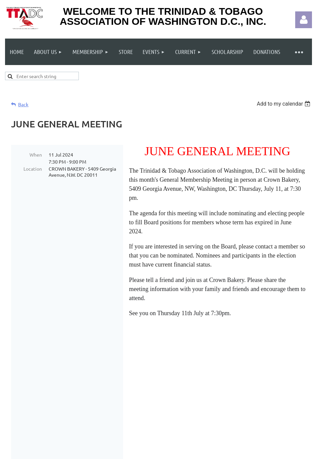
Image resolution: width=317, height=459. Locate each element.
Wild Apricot (232, 451)
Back (23, 104)
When (36, 155)
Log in (303, 19)
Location (32, 169)
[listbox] (284, 104)
